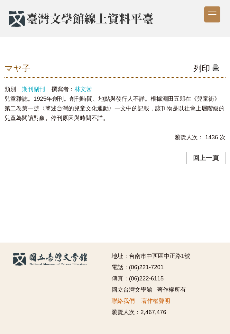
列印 (206, 68)
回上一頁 (206, 157)
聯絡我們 (123, 301)
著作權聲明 (155, 301)
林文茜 (83, 89)
